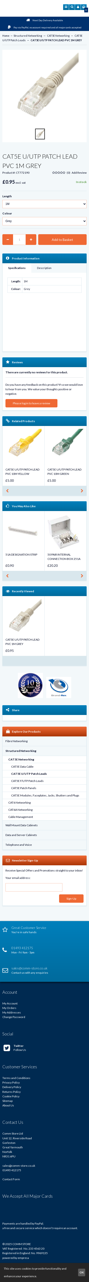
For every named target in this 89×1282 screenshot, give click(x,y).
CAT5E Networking (58, 35)
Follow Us (15, 1048)
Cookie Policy (10, 1096)
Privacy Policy (11, 1082)
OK (82, 1272)
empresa (23, 1258)
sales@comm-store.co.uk (18, 1165)
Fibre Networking (16, 741)
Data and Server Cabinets (21, 835)
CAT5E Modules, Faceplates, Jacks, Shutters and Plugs (45, 795)
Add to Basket (62, 240)
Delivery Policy (11, 1087)
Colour (7, 213)
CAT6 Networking (19, 802)
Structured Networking (28, 35)
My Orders (9, 1008)
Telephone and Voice (18, 844)
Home (5, 35)
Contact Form (11, 1179)
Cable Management (20, 817)
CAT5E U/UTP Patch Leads (29, 773)
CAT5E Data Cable (22, 766)
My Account (10, 1003)
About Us (8, 1105)
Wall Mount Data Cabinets (21, 825)
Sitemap (7, 1101)
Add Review (79, 172)
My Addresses (11, 1012)
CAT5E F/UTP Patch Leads (27, 781)
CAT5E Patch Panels (23, 788)
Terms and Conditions (16, 1078)
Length (7, 196)
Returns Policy (11, 1092)
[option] (44, 88)
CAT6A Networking (20, 809)
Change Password (13, 1017)
